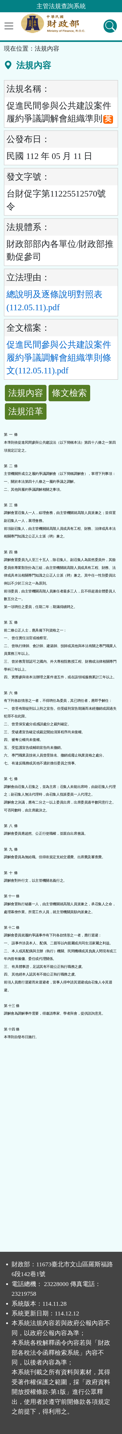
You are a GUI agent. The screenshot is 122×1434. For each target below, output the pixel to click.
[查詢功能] (110, 26)
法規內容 (25, 393)
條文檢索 (69, 393)
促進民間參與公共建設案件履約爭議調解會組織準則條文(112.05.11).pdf (58, 357)
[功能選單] (8, 25)
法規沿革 (25, 411)
